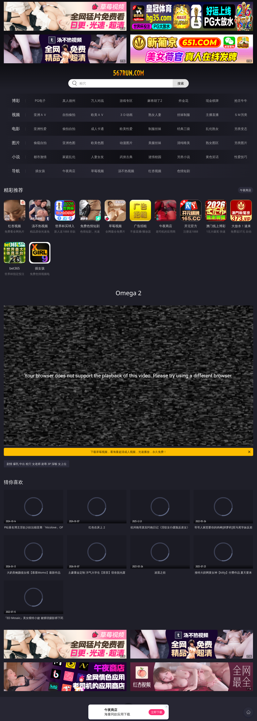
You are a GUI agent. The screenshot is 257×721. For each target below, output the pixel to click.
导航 (16, 171)
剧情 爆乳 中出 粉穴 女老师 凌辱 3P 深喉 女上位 (36, 464)
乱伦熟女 (212, 129)
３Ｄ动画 (126, 114)
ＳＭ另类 (240, 114)
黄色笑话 (212, 157)
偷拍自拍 (68, 129)
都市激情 (40, 157)
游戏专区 (126, 100)
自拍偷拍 (68, 114)
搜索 (180, 83)
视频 (16, 114)
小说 (16, 156)
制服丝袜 (154, 129)
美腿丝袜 (154, 143)
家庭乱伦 (68, 157)
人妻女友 (97, 157)
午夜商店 (68, 171)
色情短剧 (183, 171)
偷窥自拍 (40, 143)
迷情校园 (154, 157)
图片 (16, 142)
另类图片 (240, 143)
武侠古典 (126, 157)
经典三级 (183, 129)
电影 (16, 128)
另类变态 (240, 129)
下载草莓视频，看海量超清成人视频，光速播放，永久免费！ (171, 451)
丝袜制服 (183, 114)
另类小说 (183, 157)
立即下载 (156, 712)
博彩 (16, 100)
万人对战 (97, 100)
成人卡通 (97, 129)
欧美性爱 (126, 129)
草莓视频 (97, 171)
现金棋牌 (212, 100)
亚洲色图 (68, 143)
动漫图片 (126, 143)
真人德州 (68, 100)
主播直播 (212, 114)
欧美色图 (97, 143)
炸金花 (183, 100)
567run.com (128, 73)
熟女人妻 (154, 114)
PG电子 (40, 100)
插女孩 (40, 171)
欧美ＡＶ (97, 114)
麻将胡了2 (154, 100)
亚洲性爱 (40, 129)
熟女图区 (212, 143)
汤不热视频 (126, 171)
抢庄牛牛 (240, 100)
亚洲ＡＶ (40, 114)
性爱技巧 (240, 157)
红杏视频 (154, 171)
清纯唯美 (183, 143)
